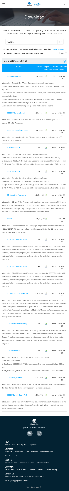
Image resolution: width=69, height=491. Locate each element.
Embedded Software (36, 470)
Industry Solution (11, 463)
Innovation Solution (27, 463)
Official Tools (9, 470)
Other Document (27, 53)
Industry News (22, 445)
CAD (4, 53)
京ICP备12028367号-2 (34, 487)
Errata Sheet (47, 49)
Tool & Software (58, 49)
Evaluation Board (13, 53)
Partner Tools (21, 470)
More (63, 53)
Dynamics (33, 445)
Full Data (6, 49)
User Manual (23, 49)
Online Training (51, 470)
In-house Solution (42, 463)
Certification (38, 53)
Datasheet (14, 49)
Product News (10, 445)
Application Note (35, 49)
